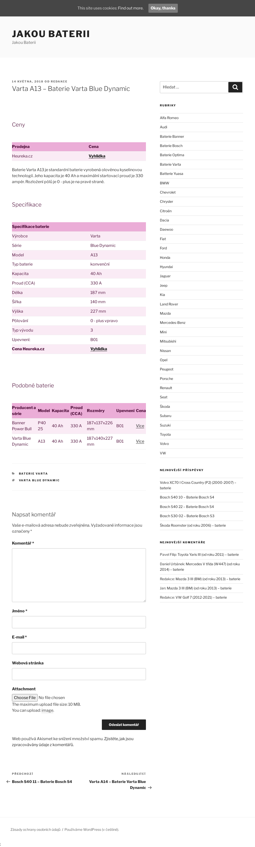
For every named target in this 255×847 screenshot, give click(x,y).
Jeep (163, 285)
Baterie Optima (172, 155)
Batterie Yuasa (171, 173)
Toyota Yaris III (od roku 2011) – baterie (208, 554)
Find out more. (131, 8)
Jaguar (165, 276)
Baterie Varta (33, 473)
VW (163, 453)
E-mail (19, 637)
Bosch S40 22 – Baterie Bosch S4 (187, 506)
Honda (165, 257)
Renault (166, 388)
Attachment (24, 689)
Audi (163, 127)
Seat (163, 397)
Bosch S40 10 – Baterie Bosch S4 (187, 497)
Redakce (59, 81)
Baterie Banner (172, 136)
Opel (163, 360)
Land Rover (169, 304)
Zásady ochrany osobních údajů (35, 829)
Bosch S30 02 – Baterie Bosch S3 (187, 516)
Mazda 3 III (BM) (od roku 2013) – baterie (208, 579)
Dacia (164, 220)
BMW (164, 183)
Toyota (165, 434)
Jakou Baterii (51, 33)
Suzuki (165, 425)
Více (140, 426)
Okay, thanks (164, 8)
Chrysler (166, 201)
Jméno (19, 611)
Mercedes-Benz (173, 322)
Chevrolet (168, 192)
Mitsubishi (168, 341)
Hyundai (166, 267)
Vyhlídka (97, 156)
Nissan (165, 351)
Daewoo (166, 229)
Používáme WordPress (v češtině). (91, 829)
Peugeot (166, 369)
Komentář (23, 543)
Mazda (165, 313)
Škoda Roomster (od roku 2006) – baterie (193, 525)
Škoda (165, 406)
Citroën (166, 211)
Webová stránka (28, 663)
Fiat (163, 239)
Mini (163, 332)
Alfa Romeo (169, 118)
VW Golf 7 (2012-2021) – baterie (201, 597)
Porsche (166, 378)
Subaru (165, 416)
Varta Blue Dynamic (39, 480)
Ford (163, 248)
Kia (162, 294)
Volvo (164, 443)
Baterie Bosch (171, 145)
